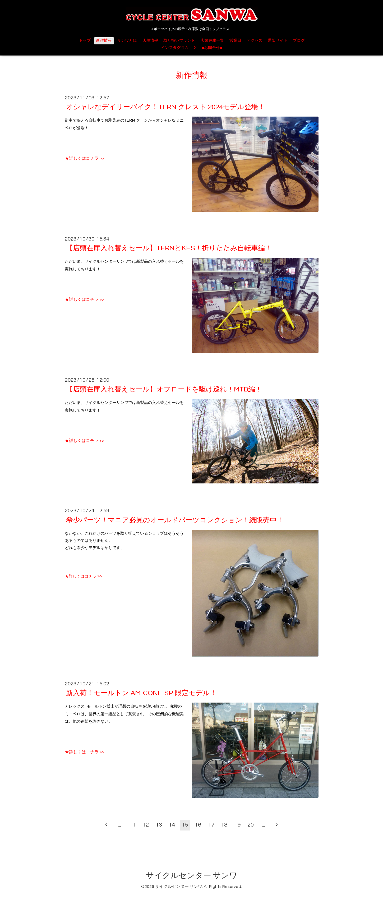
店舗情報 (150, 41)
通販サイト (278, 41)
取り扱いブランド (179, 41)
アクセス (254, 41)
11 (132, 825)
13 (159, 825)
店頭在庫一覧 (212, 41)
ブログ (299, 41)
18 (224, 825)
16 (198, 825)
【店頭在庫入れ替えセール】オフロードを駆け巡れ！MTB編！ (164, 389)
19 (237, 825)
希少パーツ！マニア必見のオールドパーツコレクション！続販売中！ (175, 519)
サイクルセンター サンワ (191, 875)
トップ (85, 41)
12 (145, 825)
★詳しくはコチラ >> (84, 158)
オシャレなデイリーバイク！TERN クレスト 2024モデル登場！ (165, 107)
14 (172, 825)
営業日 (235, 41)
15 (185, 825)
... (119, 825)
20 (250, 825)
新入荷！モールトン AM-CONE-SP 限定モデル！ (141, 693)
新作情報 (104, 41)
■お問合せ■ (212, 48)
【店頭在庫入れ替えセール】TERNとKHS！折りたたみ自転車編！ (169, 248)
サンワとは (127, 41)
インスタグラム (175, 48)
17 (211, 825)
